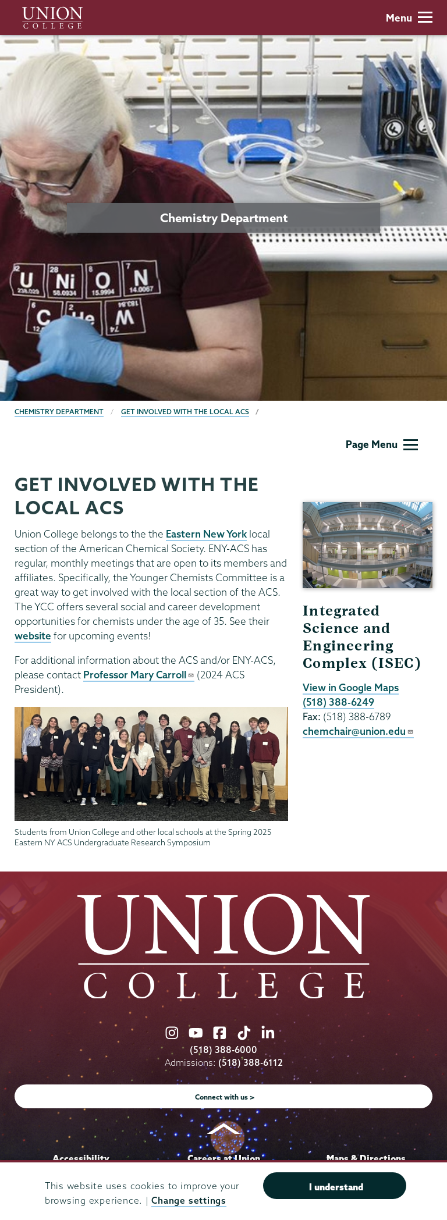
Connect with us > (225, 1097)
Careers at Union (223, 1158)
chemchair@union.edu (358, 731)
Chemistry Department (59, 411)
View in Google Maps (351, 687)
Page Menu (382, 444)
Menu (409, 18)
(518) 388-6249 (338, 702)
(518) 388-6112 (250, 1062)
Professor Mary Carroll (138, 674)
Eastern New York (206, 534)
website (33, 635)
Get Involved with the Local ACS (185, 411)
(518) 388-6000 (223, 1049)
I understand (336, 1187)
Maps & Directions (366, 1158)
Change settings (188, 1200)
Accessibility (80, 1158)
